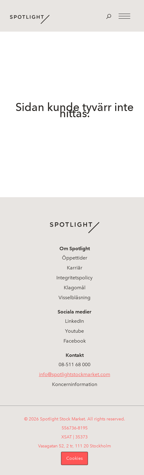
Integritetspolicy (74, 278)
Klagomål (74, 288)
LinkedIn (74, 321)
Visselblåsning (74, 297)
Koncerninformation (74, 384)
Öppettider (74, 258)
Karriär (74, 268)
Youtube (74, 331)
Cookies (74, 458)
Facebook (74, 341)
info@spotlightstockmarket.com (74, 374)
